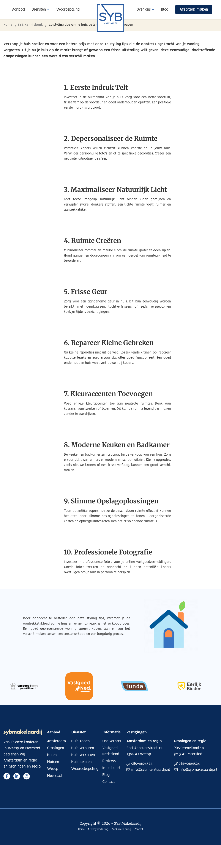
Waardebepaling (84, 769)
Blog (164, 9)
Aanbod (18, 9)
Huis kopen (80, 741)
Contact (108, 782)
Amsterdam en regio (144, 741)
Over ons (143, 9)
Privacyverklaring (98, 829)
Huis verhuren (82, 748)
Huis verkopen (83, 755)
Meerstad (54, 776)
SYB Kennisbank (30, 24)
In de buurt (111, 768)
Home (8, 24)
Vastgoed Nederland (110, 751)
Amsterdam (56, 741)
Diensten (39, 9)
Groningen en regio (190, 741)
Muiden (53, 762)
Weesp (52, 769)
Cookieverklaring (121, 829)
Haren (52, 755)
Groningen (55, 748)
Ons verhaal (112, 741)
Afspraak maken (194, 9)
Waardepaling (68, 9)
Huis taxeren (81, 762)
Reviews (109, 761)
